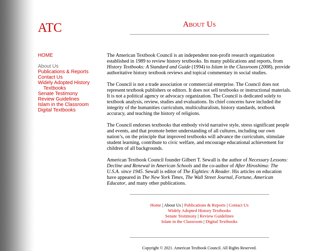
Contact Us (50, 77)
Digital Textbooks (57, 110)
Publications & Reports (63, 71)
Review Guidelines (58, 99)
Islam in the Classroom (63, 104)
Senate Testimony (58, 93)
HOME (45, 55)
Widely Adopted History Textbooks (64, 85)
